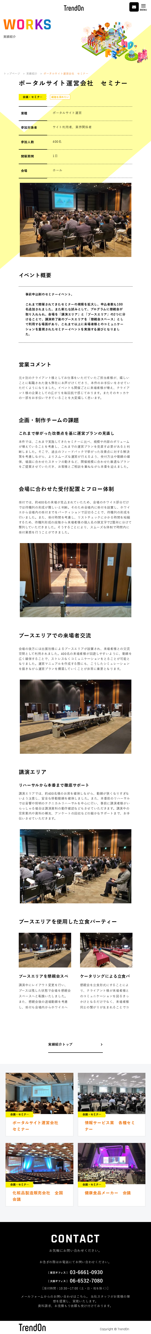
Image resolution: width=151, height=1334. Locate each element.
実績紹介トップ (60, 1044)
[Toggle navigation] (143, 7)
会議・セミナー (33, 97)
